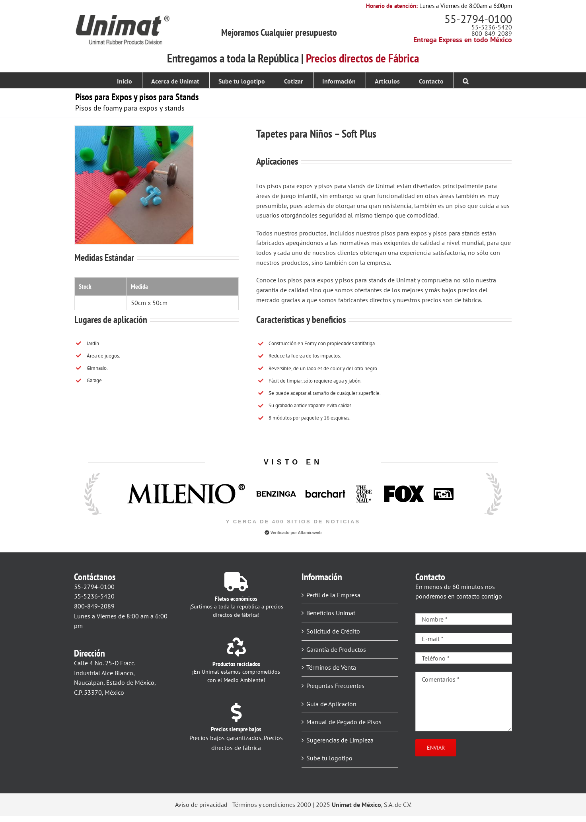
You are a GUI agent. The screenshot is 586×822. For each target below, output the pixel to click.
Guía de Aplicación (331, 704)
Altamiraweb (309, 533)
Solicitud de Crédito (333, 631)
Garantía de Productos (336, 649)
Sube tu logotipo (329, 758)
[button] (466, 80)
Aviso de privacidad (201, 804)
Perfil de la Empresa (333, 595)
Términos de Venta (331, 667)
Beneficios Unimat (330, 613)
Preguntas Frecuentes (335, 686)
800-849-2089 (491, 33)
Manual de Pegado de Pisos (344, 722)
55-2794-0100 (478, 19)
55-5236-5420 (491, 27)
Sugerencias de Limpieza (340, 740)
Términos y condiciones (263, 804)
